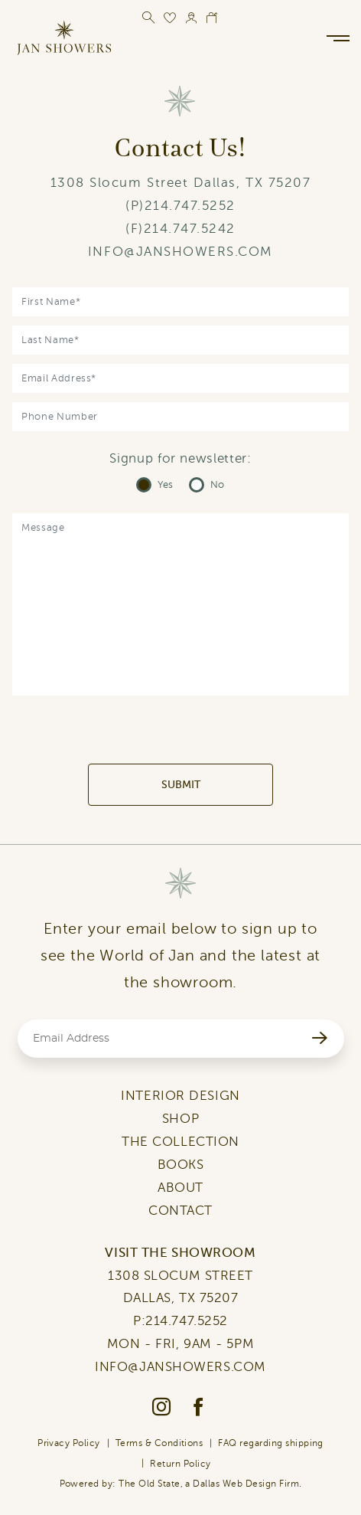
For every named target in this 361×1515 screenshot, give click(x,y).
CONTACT (180, 1210)
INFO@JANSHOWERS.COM (180, 251)
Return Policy (180, 1463)
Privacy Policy (68, 1443)
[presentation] (180, 734)
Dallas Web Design (234, 1483)
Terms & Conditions (159, 1443)
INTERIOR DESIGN (180, 1095)
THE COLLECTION (180, 1141)
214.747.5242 (190, 228)
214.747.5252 (190, 205)
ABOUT (180, 1187)
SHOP (180, 1118)
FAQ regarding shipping (271, 1443)
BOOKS (181, 1164)
